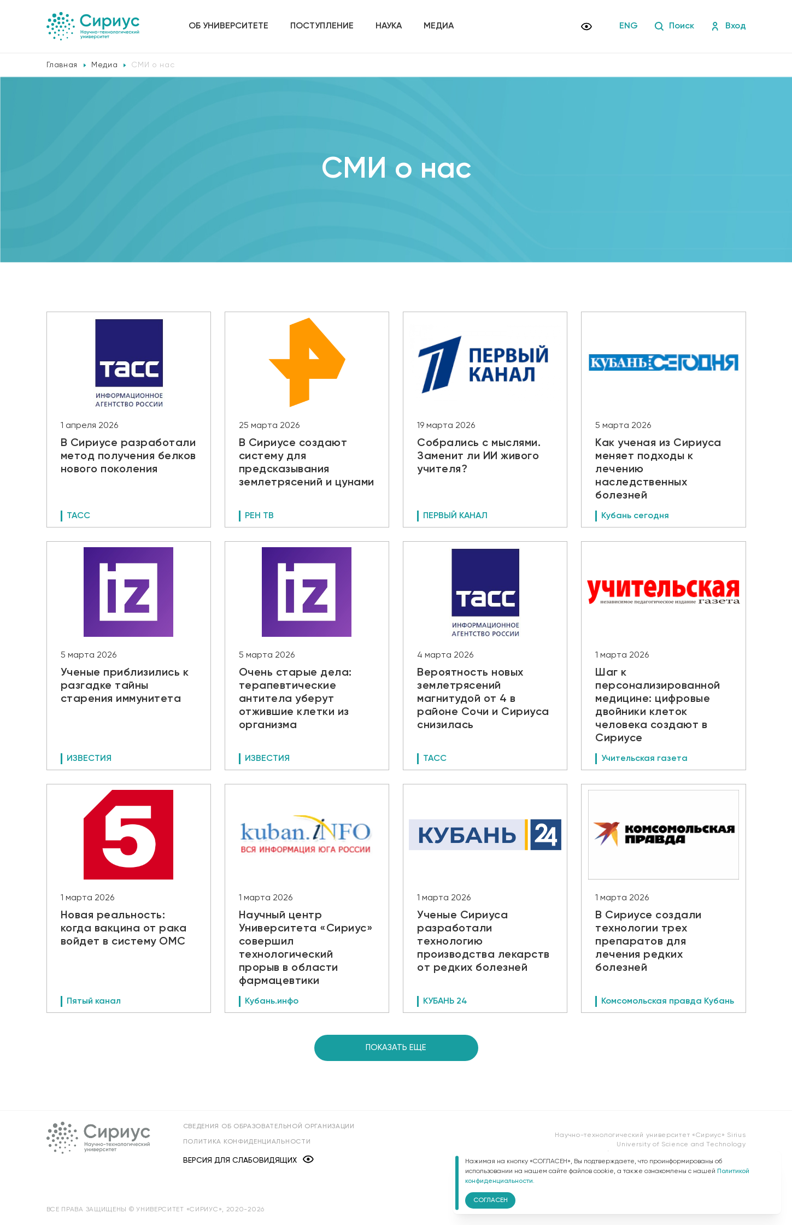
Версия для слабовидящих (248, 1160)
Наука (389, 26)
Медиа (439, 26)
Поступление (322, 26)
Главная (62, 65)
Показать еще (396, 1048)
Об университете (228, 26)
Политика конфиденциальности (247, 1142)
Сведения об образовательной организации (269, 1126)
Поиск (674, 26)
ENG (628, 26)
